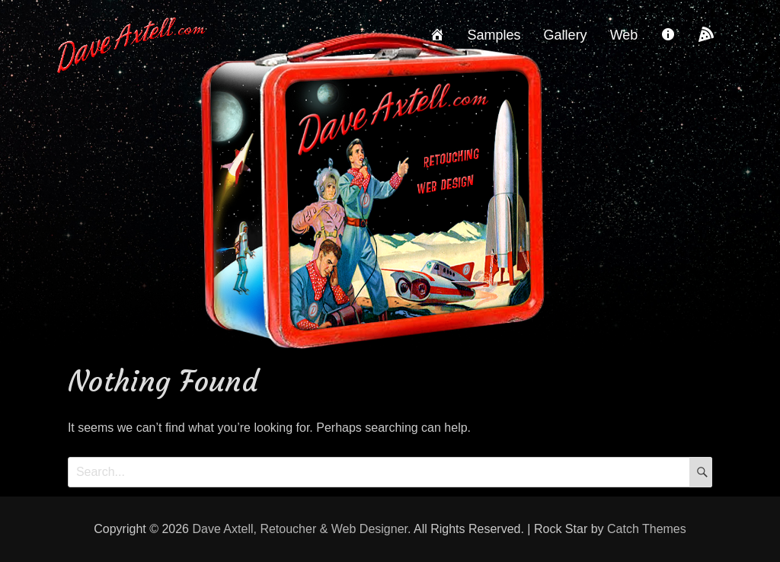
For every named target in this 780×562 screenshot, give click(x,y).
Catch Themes (646, 528)
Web (624, 35)
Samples (494, 35)
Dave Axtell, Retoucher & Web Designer (300, 528)
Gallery (565, 35)
